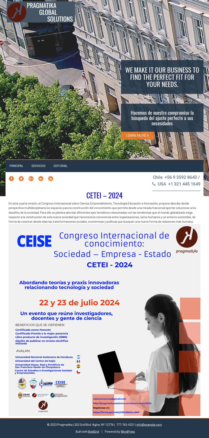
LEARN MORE (137, 136)
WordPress (128, 431)
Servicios (38, 166)
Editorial (61, 166)
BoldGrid (93, 431)
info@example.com (149, 424)
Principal (16, 166)
